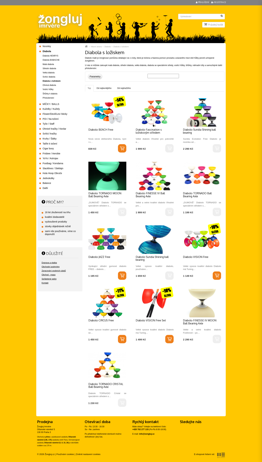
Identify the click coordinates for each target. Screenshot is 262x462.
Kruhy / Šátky (49, 138)
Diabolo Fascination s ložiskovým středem (149, 131)
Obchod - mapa (48, 275)
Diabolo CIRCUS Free (101, 320)
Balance (47, 183)
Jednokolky (48, 178)
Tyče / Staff (48, 123)
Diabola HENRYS (50, 56)
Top (89, 88)
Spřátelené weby (49, 279)
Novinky (47, 46)
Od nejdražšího (124, 88)
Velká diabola (48, 72)
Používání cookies (65, 454)
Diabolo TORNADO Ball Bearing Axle (197, 195)
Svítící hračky (50, 133)
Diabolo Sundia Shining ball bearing (199, 131)
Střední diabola (49, 68)
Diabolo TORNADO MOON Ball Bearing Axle (104, 195)
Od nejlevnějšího (104, 88)
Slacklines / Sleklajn (53, 168)
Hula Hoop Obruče (52, 173)
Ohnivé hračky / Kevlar (54, 128)
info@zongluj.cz (147, 434)
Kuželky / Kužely (51, 109)
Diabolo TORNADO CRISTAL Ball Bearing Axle (105, 385)
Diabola (107, 47)
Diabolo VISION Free (195, 257)
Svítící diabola (49, 77)
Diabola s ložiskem (121, 47)
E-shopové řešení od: (209, 455)
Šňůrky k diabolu (50, 94)
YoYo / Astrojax (50, 158)
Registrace (218, 2)
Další (45, 188)
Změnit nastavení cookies (88, 454)
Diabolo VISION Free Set (151, 320)
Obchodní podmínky (50, 267)
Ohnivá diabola (49, 85)
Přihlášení (203, 2)
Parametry (95, 76)
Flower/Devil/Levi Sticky (55, 114)
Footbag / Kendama (53, 163)
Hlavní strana (86, 46)
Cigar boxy (48, 148)
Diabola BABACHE (51, 60)
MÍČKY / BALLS (51, 104)
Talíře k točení (50, 143)
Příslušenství (48, 98)
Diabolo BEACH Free (100, 129)
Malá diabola (48, 64)
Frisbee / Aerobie (51, 153)
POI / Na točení (51, 119)
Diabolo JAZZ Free (99, 257)
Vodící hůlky (48, 89)
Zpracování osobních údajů (54, 271)
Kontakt (45, 283)
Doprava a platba (49, 263)
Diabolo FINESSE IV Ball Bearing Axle (150, 195)
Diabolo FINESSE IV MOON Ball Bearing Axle (199, 322)
